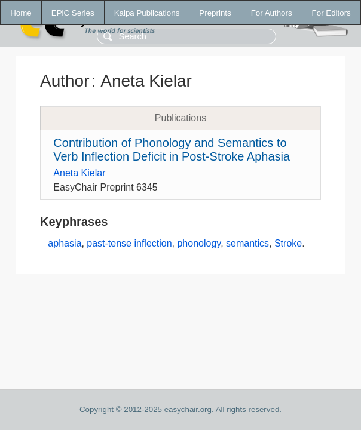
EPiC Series (72, 12)
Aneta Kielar (79, 173)
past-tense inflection (129, 243)
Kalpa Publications (147, 12)
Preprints (215, 12)
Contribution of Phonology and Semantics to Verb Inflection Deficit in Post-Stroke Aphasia (171, 149)
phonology (199, 243)
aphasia (64, 243)
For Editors (331, 12)
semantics (247, 243)
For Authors (271, 12)
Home (21, 12)
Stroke (288, 243)
